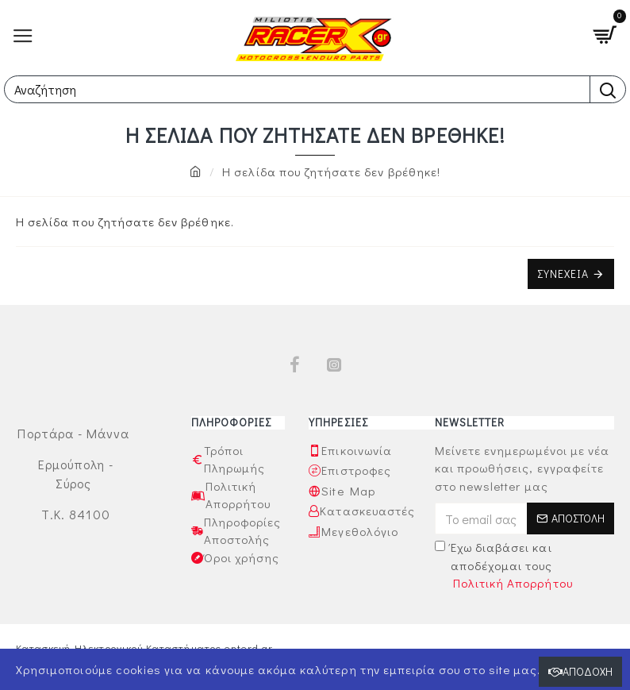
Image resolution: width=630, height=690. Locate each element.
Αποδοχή (588, 671)
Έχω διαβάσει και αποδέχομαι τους (505, 565)
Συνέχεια (563, 273)
